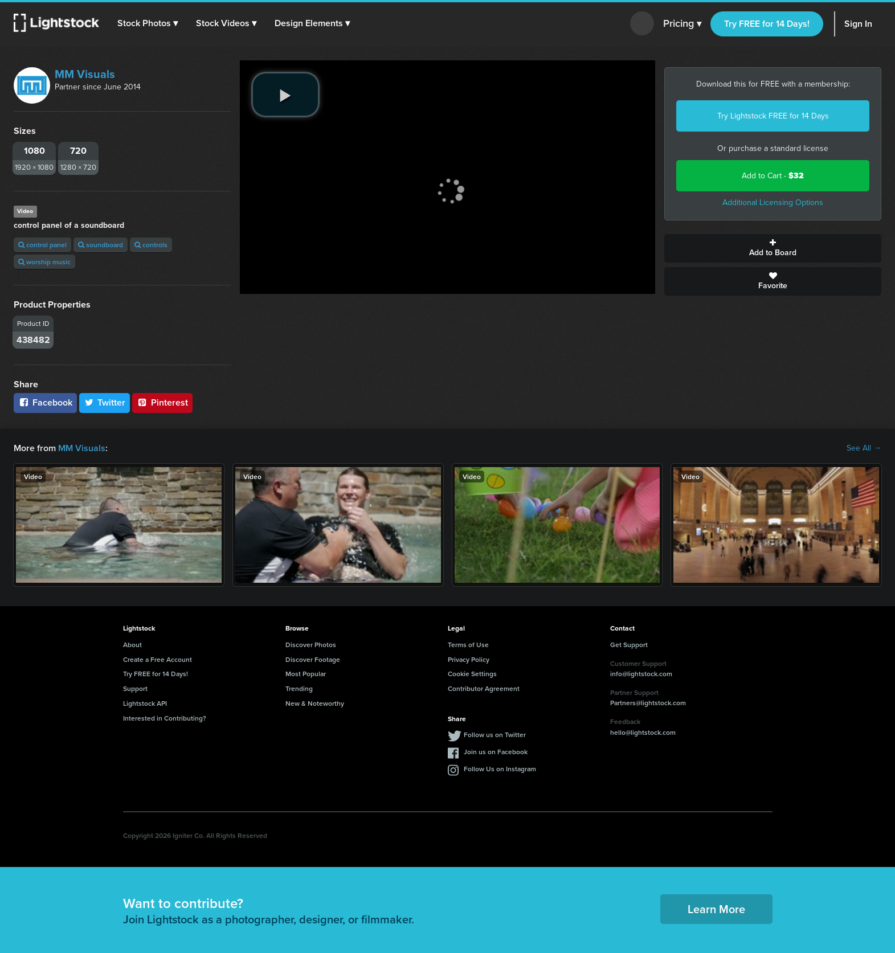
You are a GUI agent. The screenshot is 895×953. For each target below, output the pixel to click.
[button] (147, 23)
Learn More (716, 909)
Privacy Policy (468, 659)
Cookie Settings (472, 673)
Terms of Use (468, 644)
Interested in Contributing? (164, 718)
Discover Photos (310, 644)
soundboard (100, 245)
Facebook (45, 402)
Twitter (105, 402)
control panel (42, 245)
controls (150, 245)
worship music (44, 262)
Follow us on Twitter (495, 734)
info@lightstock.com (641, 673)
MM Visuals (85, 74)
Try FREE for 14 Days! (767, 23)
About (132, 644)
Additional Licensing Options (772, 202)
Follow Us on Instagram (500, 769)
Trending (299, 688)
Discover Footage (312, 659)
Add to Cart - (773, 176)
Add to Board (773, 248)
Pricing (682, 23)
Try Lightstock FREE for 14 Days (773, 116)
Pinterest (162, 402)
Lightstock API (145, 703)
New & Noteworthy (314, 703)
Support (135, 688)
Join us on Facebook (496, 751)
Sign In (858, 23)
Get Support (629, 644)
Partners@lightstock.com (648, 702)
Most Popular (305, 673)
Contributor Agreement (484, 688)
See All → (864, 448)
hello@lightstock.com (643, 732)
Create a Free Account (157, 659)
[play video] (285, 94)
